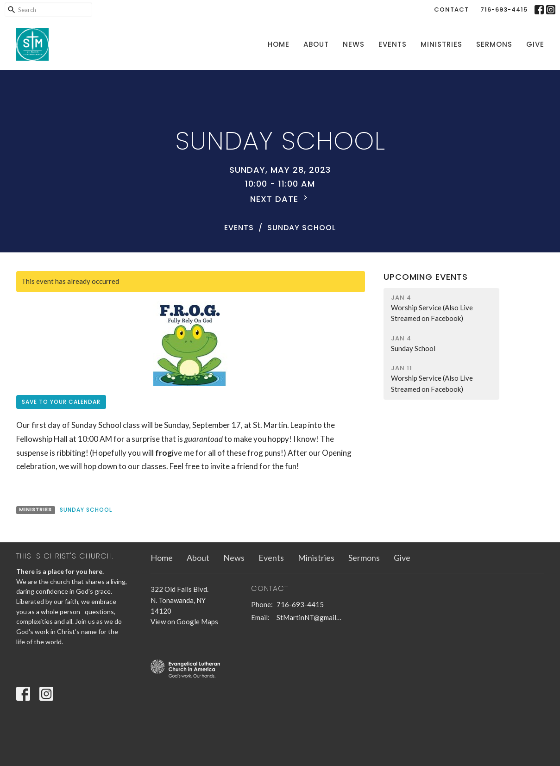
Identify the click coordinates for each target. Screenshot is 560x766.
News (354, 44)
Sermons (494, 44)
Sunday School (86, 510)
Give (535, 44)
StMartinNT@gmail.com (310, 617)
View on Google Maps (184, 621)
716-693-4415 (504, 9)
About (316, 44)
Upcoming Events (426, 277)
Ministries (441, 44)
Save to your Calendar (61, 402)
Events (392, 44)
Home (278, 44)
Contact (451, 9)
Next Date (280, 199)
